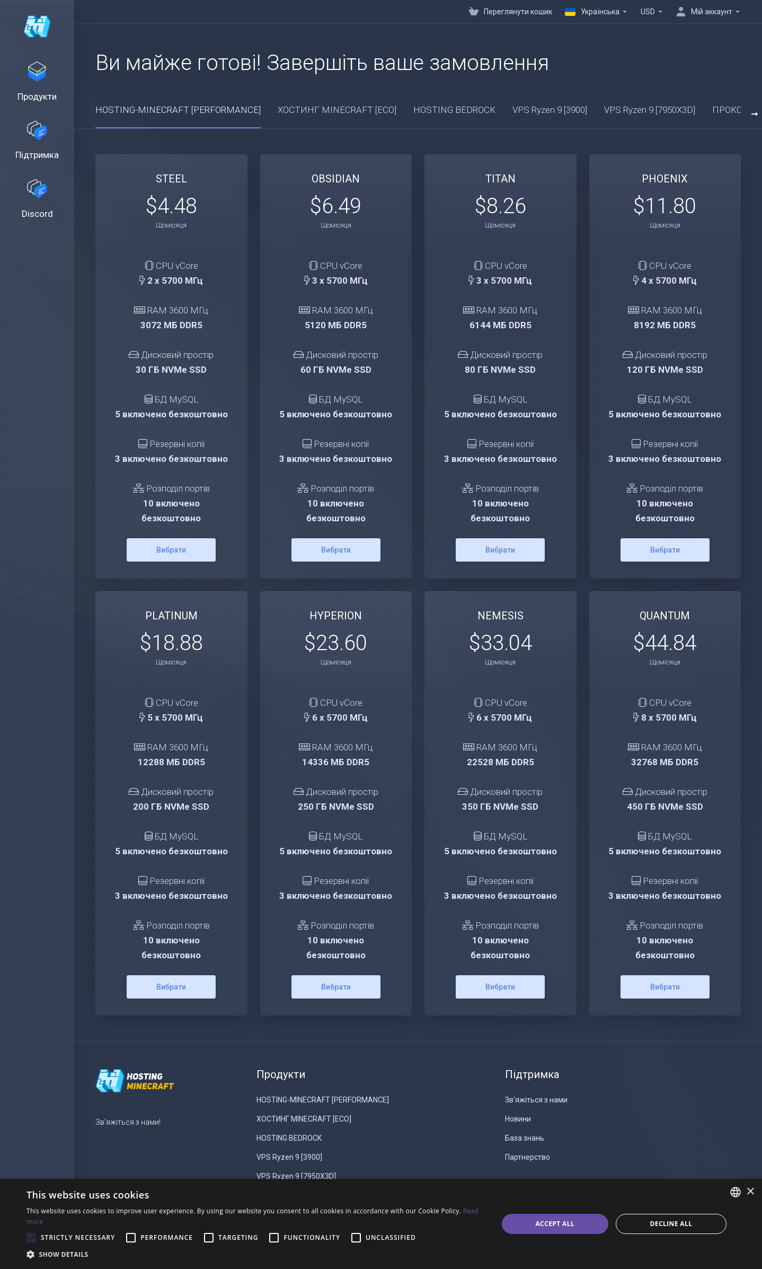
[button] (255, 1254)
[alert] (381, 1224)
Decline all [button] (671, 1223)
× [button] (750, 1192)
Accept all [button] (554, 1223)
